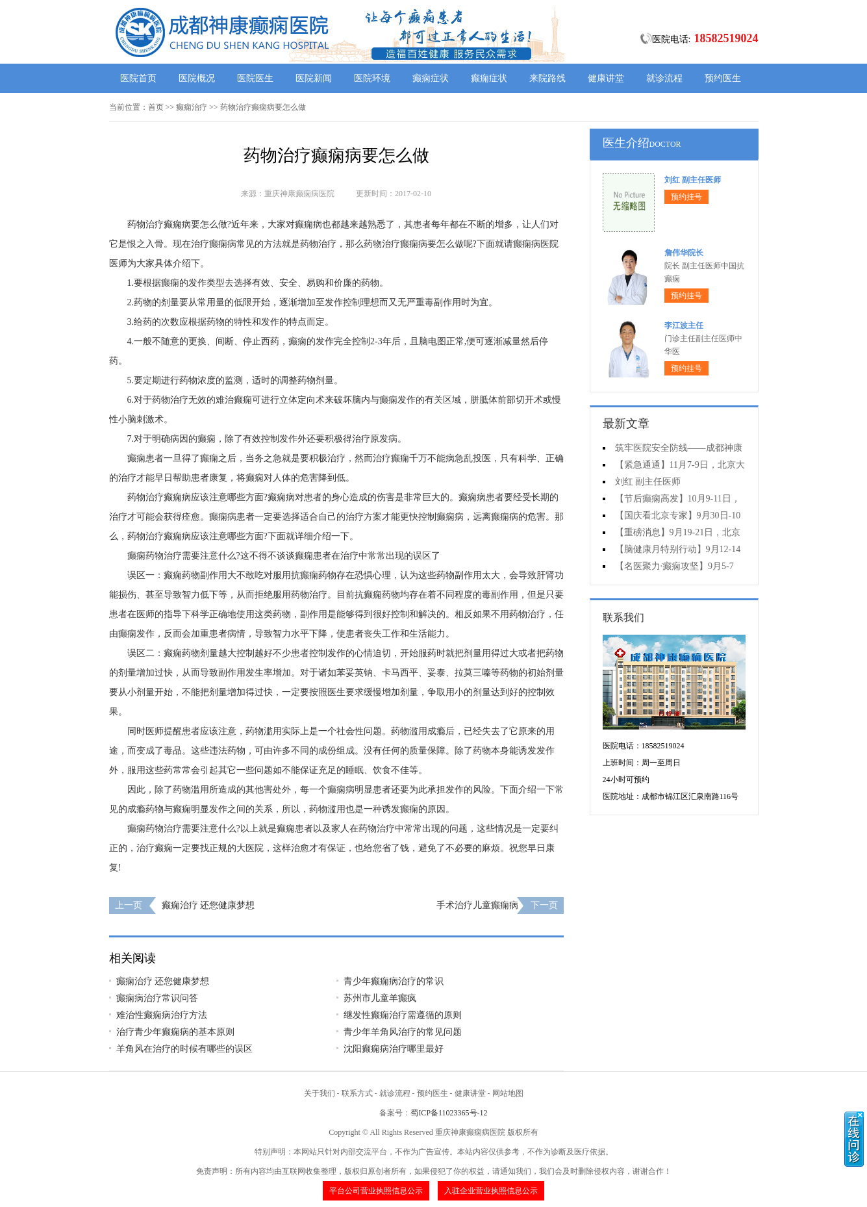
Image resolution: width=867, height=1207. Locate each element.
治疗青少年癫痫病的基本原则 (175, 1032)
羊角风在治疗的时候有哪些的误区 (184, 1049)
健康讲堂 (606, 78)
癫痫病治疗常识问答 (157, 998)
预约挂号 (686, 196)
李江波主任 (683, 325)
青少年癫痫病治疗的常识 (394, 981)
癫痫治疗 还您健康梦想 (208, 905)
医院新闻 (313, 78)
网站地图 (507, 1093)
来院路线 (547, 78)
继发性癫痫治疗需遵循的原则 (403, 1015)
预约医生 (723, 78)
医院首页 (138, 78)
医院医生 (255, 78)
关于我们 (319, 1093)
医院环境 (372, 78)
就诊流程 (664, 78)
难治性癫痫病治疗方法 (161, 1015)
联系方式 (357, 1093)
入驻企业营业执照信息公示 (491, 1190)
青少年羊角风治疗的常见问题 (403, 1032)
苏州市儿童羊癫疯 (380, 998)
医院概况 (197, 78)
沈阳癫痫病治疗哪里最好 (394, 1049)
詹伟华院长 (683, 252)
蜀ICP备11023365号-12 (448, 1112)
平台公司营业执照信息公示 (376, 1190)
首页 (156, 107)
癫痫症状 (430, 78)
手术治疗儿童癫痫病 (477, 905)
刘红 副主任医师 (692, 179)
